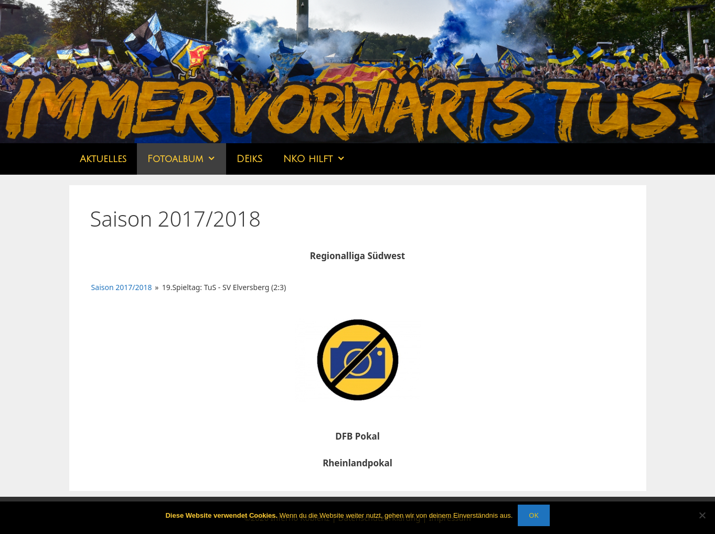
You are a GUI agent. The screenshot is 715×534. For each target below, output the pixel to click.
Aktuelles (103, 159)
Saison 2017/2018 (121, 287)
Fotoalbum (186, 159)
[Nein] (702, 515)
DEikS (249, 159)
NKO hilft (319, 159)
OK (533, 515)
